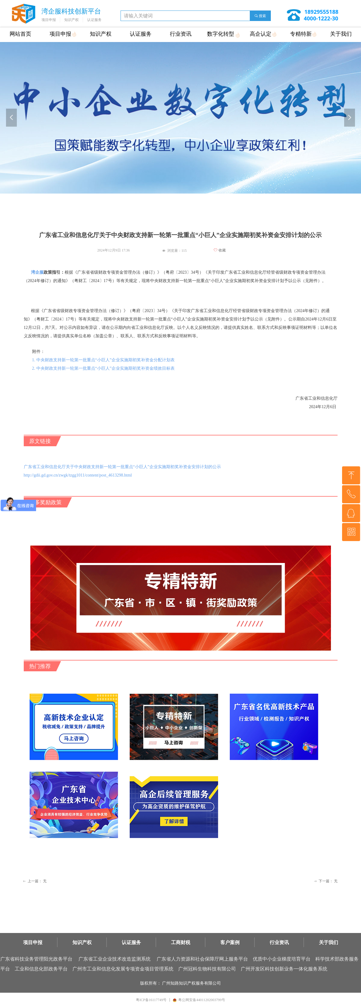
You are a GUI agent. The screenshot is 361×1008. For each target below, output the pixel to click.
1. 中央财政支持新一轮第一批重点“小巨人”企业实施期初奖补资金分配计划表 (103, 360)
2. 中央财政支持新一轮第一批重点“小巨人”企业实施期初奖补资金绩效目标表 (103, 368)
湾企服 (37, 272)
